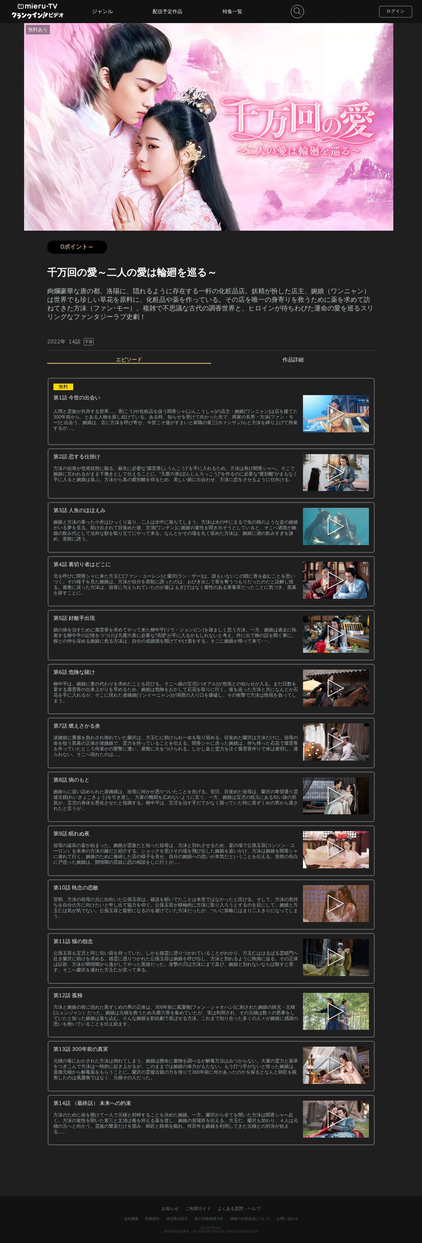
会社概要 (131, 1218)
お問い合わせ (287, 1218)
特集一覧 (232, 11)
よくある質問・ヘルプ (239, 1209)
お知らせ (170, 1209)
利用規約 (152, 1218)
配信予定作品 (167, 11)
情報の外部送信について (250, 1218)
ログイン (395, 11)
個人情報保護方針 (209, 1218)
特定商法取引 (177, 1218)
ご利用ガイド (198, 1209)
